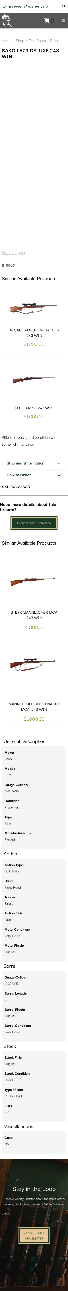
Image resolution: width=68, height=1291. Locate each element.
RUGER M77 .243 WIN (34, 408)
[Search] (63, 6)
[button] (63, 21)
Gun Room (37, 41)
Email (6, 1213)
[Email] (34, 1220)
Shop (20, 41)
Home (6, 41)
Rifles (54, 41)
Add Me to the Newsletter (34, 1235)
